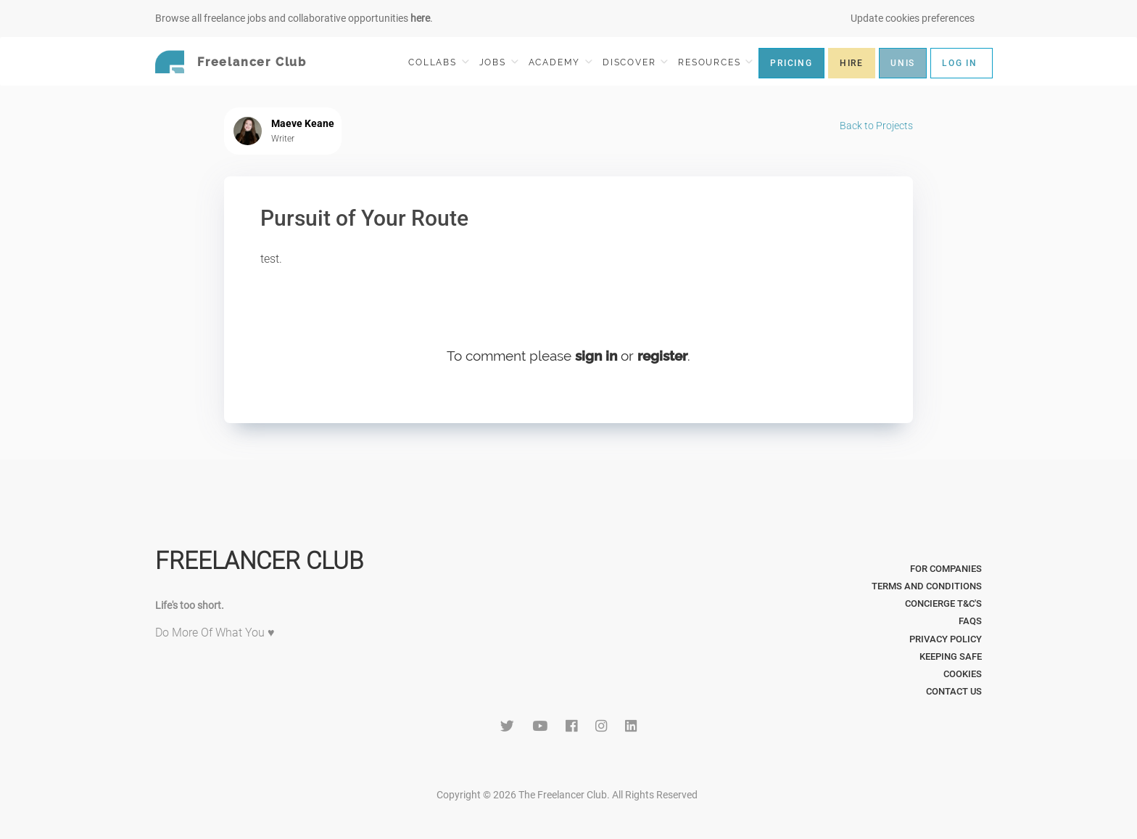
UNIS (902, 63)
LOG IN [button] (959, 63)
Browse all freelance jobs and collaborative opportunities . (294, 18)
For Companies (946, 568)
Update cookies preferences (913, 18)
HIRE (852, 63)
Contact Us (954, 691)
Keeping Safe (950, 656)
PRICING (791, 63)
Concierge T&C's (943, 603)
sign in (596, 356)
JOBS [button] (498, 62)
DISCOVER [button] (635, 62)
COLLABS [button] (438, 62)
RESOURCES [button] (715, 62)
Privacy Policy (945, 639)
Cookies (962, 673)
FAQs (970, 620)
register (662, 356)
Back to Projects (876, 125)
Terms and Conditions (927, 586)
